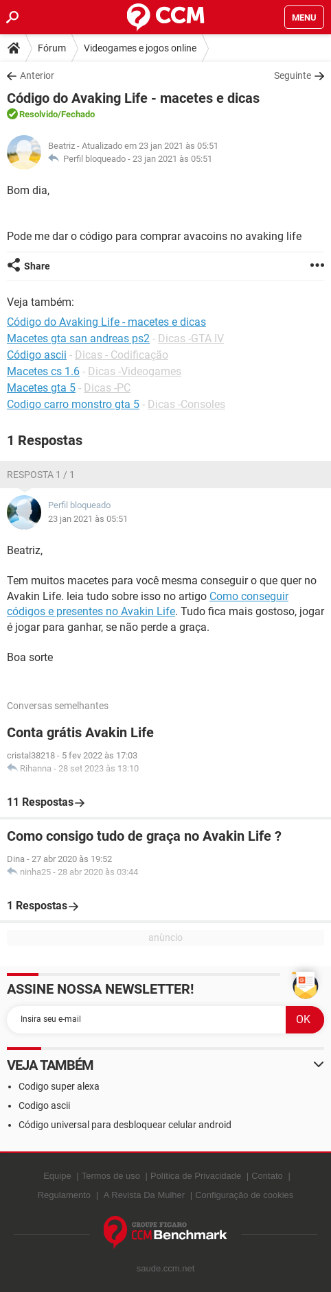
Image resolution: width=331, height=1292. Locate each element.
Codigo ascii (44, 1105)
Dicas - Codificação (121, 354)
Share (37, 266)
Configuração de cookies (244, 1195)
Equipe (57, 1176)
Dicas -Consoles (186, 404)
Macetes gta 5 (41, 387)
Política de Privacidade (195, 1176)
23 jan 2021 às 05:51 (172, 159)
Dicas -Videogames (134, 371)
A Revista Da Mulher (144, 1195)
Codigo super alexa (59, 1086)
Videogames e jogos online (140, 48)
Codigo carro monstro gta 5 (73, 404)
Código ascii (37, 354)
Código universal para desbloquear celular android (125, 1124)
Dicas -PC (107, 387)
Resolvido (38, 114)
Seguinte (292, 75)
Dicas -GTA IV (191, 338)
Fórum (52, 48)
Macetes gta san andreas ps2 (78, 338)
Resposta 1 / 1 (41, 474)
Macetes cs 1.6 (43, 371)
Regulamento (64, 1195)
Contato (267, 1176)
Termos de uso (111, 1176)
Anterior (37, 75)
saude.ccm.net (166, 1268)
